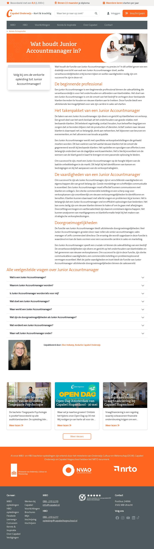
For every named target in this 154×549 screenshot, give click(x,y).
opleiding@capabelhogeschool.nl (60, 520)
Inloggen (113, 13)
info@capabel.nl (51, 505)
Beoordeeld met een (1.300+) (25, 3)
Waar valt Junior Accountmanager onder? (31, 333)
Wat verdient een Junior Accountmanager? (31, 325)
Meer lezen (16, 425)
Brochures (30, 512)
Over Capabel (13, 534)
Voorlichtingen (32, 508)
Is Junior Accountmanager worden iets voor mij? (34, 293)
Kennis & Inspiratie (17, 31)
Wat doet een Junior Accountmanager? (29, 301)
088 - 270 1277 (50, 517)
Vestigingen (13, 537)
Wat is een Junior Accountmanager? (28, 277)
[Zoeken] (77, 13)
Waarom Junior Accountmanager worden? (31, 285)
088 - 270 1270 (50, 501)
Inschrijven (135, 13)
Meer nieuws (77, 436)
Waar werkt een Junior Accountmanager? (31, 309)
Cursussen (12, 523)
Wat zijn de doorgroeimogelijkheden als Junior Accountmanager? (43, 317)
